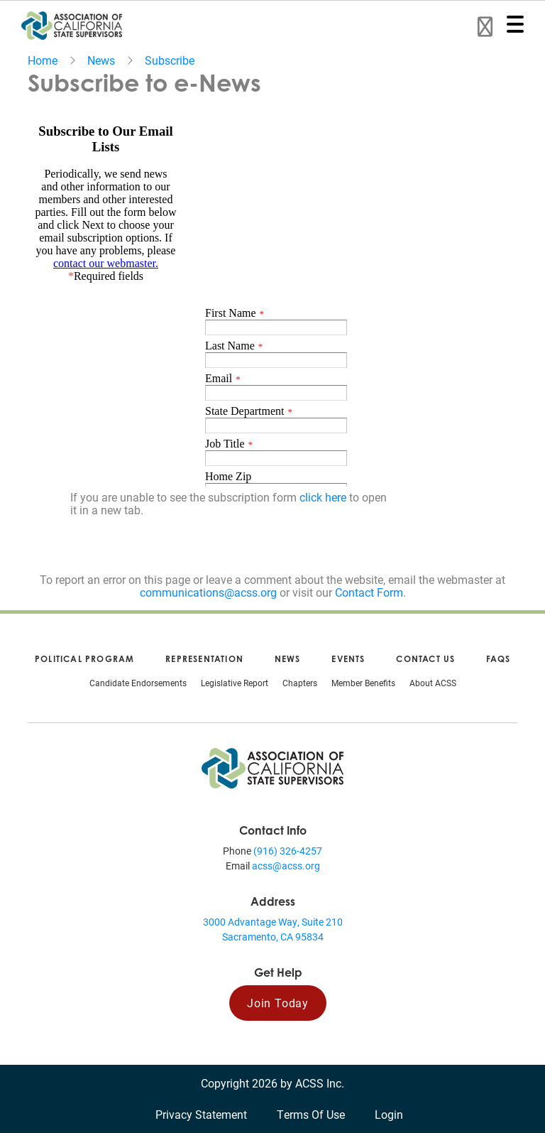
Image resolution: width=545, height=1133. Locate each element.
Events (348, 659)
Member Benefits (363, 682)
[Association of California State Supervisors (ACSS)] (272, 766)
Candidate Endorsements (138, 682)
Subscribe (169, 60)
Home (42, 60)
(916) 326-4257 (287, 850)
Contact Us (425, 659)
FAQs (498, 659)
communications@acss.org (208, 592)
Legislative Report (234, 682)
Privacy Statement (201, 1114)
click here (322, 496)
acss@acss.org (286, 865)
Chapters (299, 682)
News (101, 60)
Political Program (84, 659)
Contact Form (369, 592)
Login (389, 1114)
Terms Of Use (311, 1114)
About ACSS (432, 682)
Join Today (278, 1002)
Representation (204, 659)
